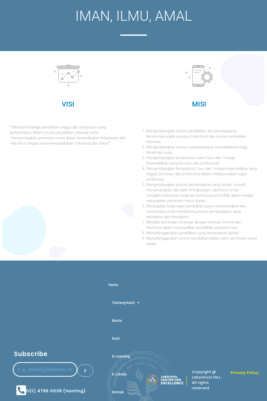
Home (113, 285)
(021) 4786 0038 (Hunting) (54, 387)
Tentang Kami (126, 302)
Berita (117, 321)
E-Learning (121, 356)
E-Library (119, 374)
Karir (116, 338)
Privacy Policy (246, 372)
